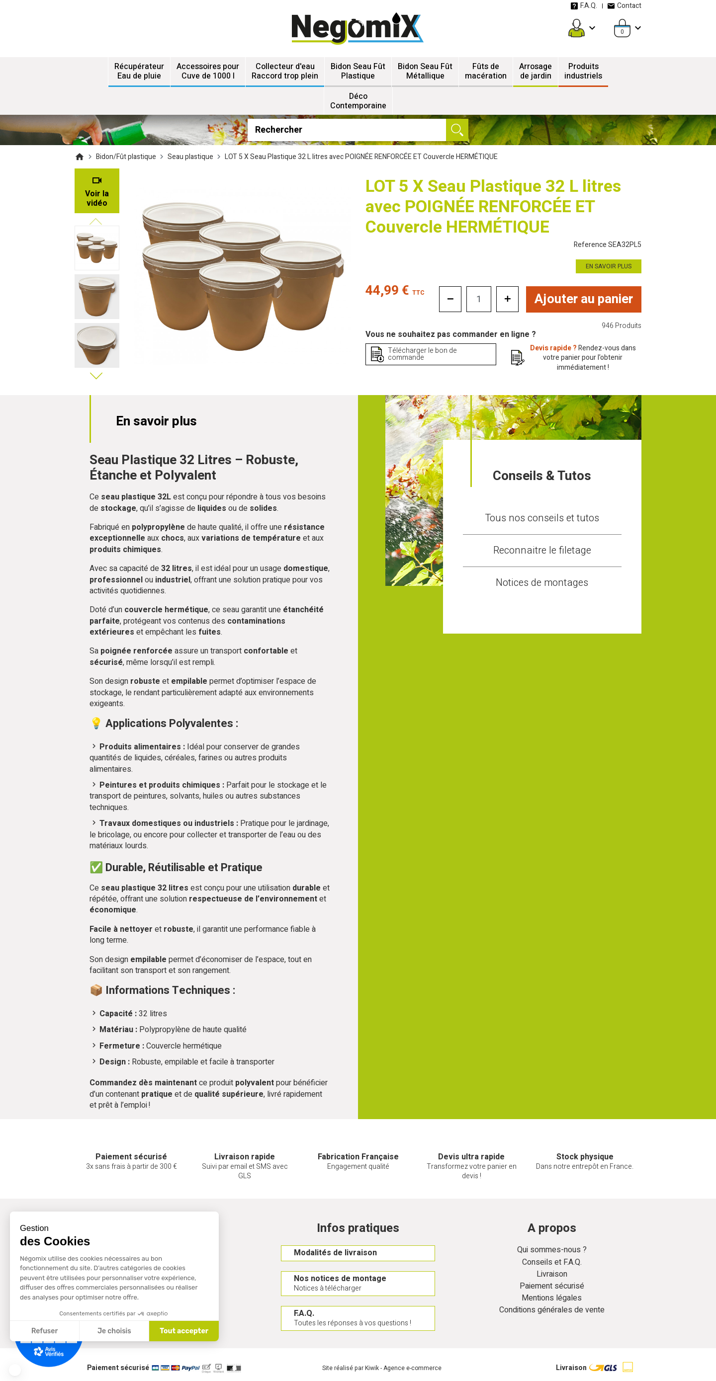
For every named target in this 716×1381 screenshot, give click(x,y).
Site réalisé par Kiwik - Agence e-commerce (382, 1368)
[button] (15, 1370)
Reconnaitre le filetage (542, 550)
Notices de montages (542, 582)
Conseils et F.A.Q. (552, 1262)
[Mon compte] (576, 28)
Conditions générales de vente (552, 1310)
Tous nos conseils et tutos (542, 518)
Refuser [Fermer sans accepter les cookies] (44, 1331)
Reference (607, 244)
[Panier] (622, 28)
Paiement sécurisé (552, 1286)
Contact (624, 5)
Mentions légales (552, 1298)
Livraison (552, 1274)
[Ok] (457, 130)
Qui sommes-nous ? (552, 1250)
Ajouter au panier (584, 299)
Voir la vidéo (97, 198)
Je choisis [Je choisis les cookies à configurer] (114, 1331)
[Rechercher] (358, 130)
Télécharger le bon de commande (422, 354)
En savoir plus (608, 266)
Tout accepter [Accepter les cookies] (184, 1331)
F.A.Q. (583, 5)
